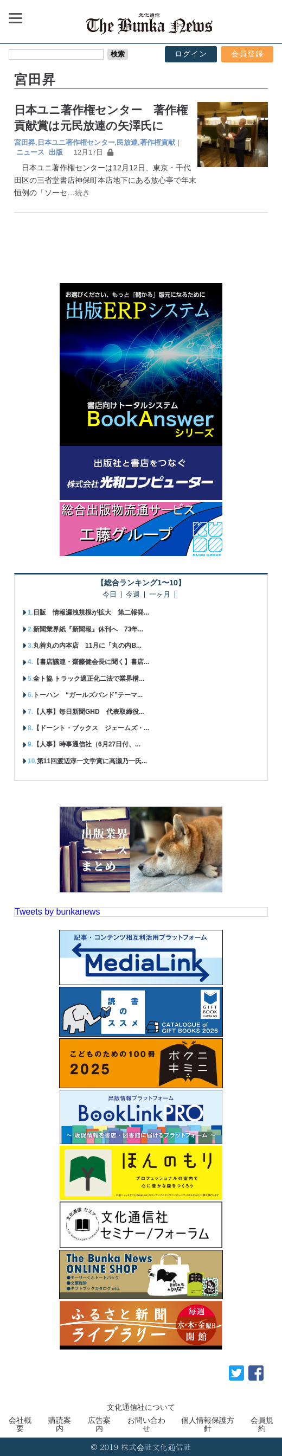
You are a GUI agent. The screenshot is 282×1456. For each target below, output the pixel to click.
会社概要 (20, 1424)
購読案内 (59, 1424)
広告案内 (99, 1424)
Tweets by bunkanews (57, 911)
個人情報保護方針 (207, 1424)
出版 (56, 152)
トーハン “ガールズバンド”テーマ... (88, 695)
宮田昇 (24, 142)
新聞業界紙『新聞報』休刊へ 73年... (88, 629)
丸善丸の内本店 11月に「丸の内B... (87, 645)
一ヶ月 (159, 594)
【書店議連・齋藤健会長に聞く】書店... (91, 662)
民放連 (127, 142)
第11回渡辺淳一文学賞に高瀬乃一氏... (92, 761)
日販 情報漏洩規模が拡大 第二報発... (91, 612)
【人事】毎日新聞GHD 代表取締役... (88, 712)
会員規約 (262, 1424)
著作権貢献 (157, 142)
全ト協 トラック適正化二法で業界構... (88, 678)
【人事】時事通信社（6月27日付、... (86, 744)
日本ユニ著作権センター (76, 142)
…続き (78, 192)
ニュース (30, 152)
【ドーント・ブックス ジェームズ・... (91, 728)
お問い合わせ (146, 1424)
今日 (109, 594)
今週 (133, 594)
